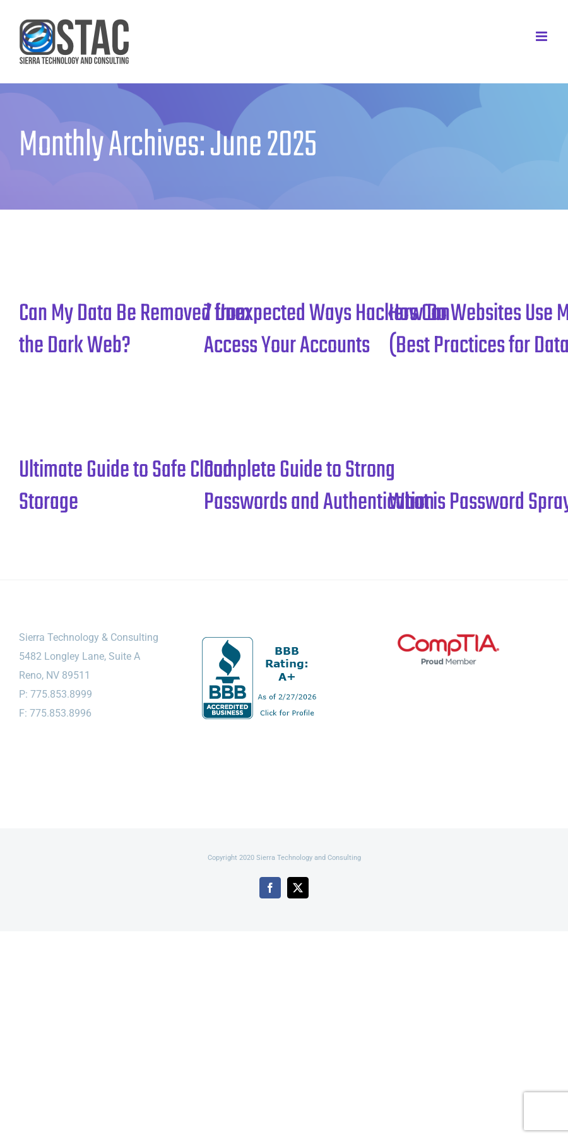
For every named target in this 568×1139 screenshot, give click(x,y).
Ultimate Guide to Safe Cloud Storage (125, 486)
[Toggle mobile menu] (542, 36)
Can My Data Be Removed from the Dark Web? (135, 329)
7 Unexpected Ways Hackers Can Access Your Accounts (327, 329)
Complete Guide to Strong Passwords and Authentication (319, 486)
